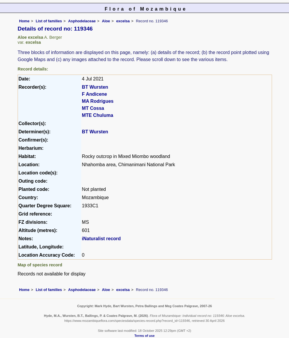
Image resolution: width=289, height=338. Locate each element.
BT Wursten (95, 87)
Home (24, 21)
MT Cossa (93, 108)
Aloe (106, 21)
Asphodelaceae (82, 21)
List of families (49, 21)
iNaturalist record (101, 238)
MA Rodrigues (98, 101)
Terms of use (144, 335)
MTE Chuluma (97, 115)
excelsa (123, 21)
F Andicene (94, 94)
